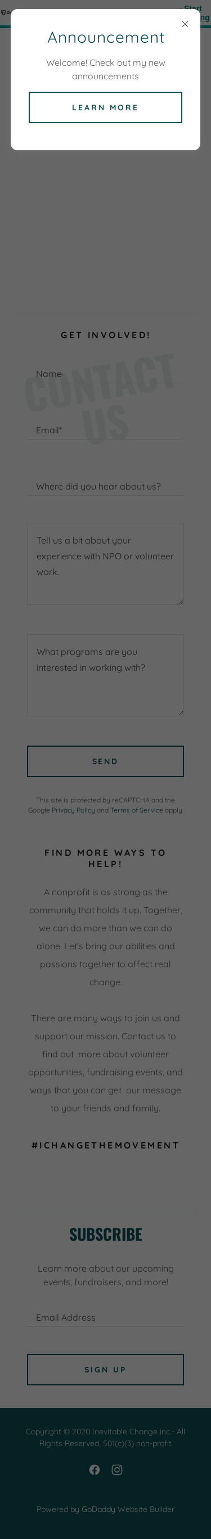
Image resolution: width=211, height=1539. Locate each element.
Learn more (105, 107)
